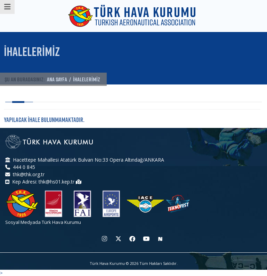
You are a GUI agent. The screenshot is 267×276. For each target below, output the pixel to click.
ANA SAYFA (57, 80)
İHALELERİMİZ (86, 80)
